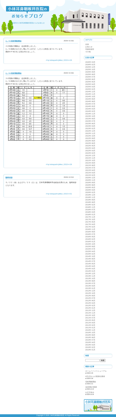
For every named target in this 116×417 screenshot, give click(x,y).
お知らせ (88, 47)
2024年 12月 (90, 92)
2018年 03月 (90, 212)
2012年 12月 (90, 291)
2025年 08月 (90, 74)
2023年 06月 (90, 124)
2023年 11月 (90, 114)
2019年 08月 (90, 202)
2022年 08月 (90, 141)
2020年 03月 (90, 190)
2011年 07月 (90, 318)
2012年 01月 (90, 308)
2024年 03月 (90, 109)
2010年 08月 (90, 337)
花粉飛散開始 (90, 382)
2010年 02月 (90, 347)
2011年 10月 (90, 315)
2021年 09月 (90, 163)
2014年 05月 (90, 264)
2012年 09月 (90, 296)
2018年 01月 (90, 214)
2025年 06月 (90, 79)
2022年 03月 (90, 151)
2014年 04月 (90, 266)
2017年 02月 (90, 227)
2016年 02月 (90, 239)
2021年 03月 (90, 173)
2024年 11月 (90, 94)
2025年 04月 (90, 84)
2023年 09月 (90, 119)
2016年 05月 (90, 237)
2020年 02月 (90, 192)
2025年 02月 (90, 89)
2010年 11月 (90, 330)
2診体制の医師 (91, 387)
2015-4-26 (68, 60)
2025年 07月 (90, 77)
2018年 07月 (90, 210)
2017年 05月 (90, 222)
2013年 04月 (90, 286)
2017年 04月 (90, 224)
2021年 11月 (90, 158)
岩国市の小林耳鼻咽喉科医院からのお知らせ (28, 23)
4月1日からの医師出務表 (95, 376)
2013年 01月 (90, 288)
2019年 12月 (90, 195)
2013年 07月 (90, 283)
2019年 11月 (90, 197)
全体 (87, 44)
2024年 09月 (90, 99)
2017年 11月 (90, 217)
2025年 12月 (90, 67)
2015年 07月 (90, 249)
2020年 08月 (90, 185)
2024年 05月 (90, 106)
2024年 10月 (90, 96)
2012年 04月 (90, 303)
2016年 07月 (90, 234)
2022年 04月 (90, 148)
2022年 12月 (90, 131)
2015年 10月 (90, 244)
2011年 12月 (90, 310)
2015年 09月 (90, 246)
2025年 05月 (90, 82)
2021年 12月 (90, 155)
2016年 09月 (90, 232)
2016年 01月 (90, 242)
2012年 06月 (90, 301)
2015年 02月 (90, 254)
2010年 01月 (90, 350)
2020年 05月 (90, 187)
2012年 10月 (90, 293)
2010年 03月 (90, 345)
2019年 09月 (90, 200)
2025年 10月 (90, 69)
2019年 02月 (90, 205)
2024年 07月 (90, 104)
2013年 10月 (90, 278)
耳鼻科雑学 (89, 49)
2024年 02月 (90, 111)
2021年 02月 (90, 175)
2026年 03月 (90, 62)
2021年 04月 (90, 170)
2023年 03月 (90, 126)
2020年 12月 (90, 178)
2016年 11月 (90, 229)
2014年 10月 (90, 256)
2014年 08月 (90, 259)
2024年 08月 (90, 101)
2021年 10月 (90, 160)
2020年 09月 (90, 183)
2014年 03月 (90, 269)
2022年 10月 (90, 136)
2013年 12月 (90, 273)
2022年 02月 (90, 153)
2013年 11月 (90, 276)
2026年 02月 (90, 65)
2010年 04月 (90, 342)
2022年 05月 (90, 146)
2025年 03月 (90, 87)
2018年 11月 (90, 207)
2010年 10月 (90, 332)
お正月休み (89, 392)
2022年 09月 (90, 138)
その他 (88, 52)
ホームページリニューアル (96, 371)
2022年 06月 (90, 143)
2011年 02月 (90, 325)
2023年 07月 (90, 121)
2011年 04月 (90, 323)
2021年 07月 (90, 168)
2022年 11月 (90, 133)
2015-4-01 (68, 194)
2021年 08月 (90, 165)
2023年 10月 (90, 116)
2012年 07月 (90, 298)
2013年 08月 (90, 281)
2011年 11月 (90, 313)
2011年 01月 (90, 328)
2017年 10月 (90, 219)
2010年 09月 (90, 335)
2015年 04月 (90, 251)
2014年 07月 (90, 261)
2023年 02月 (90, 128)
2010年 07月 (90, 340)
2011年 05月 (90, 320)
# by (54, 60)
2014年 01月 (90, 271)
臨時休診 (9, 177)
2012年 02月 (90, 305)
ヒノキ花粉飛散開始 (13, 41)
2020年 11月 (90, 180)
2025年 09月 (90, 72)
